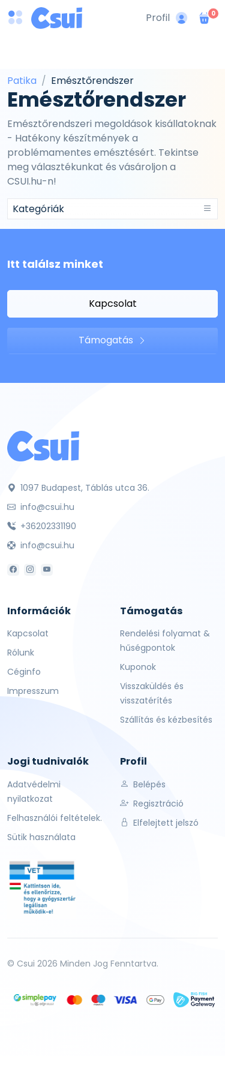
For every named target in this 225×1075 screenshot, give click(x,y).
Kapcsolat (113, 303)
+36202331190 (41, 526)
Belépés (143, 784)
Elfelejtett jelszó (159, 823)
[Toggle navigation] (112, 208)
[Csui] (43, 445)
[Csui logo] (56, 18)
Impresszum (33, 691)
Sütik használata (41, 837)
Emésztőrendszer (92, 80)
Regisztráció (152, 804)
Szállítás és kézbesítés (166, 720)
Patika (22, 80)
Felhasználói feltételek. (54, 818)
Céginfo (24, 672)
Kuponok (138, 667)
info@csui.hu (40, 507)
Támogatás (112, 340)
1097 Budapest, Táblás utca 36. (78, 488)
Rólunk (20, 653)
